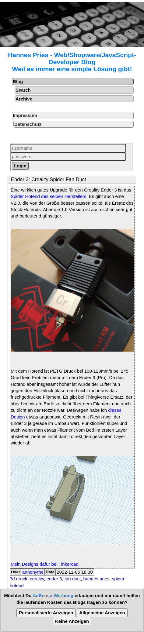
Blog (18, 81)
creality (37, 578)
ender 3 (54, 578)
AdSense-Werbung (53, 595)
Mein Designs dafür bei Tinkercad (45, 564)
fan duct (73, 578)
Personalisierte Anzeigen (46, 612)
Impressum (25, 115)
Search (23, 90)
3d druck (18, 578)
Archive (24, 98)
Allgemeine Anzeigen (102, 612)
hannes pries (96, 578)
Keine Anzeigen (72, 621)
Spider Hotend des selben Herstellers (48, 196)
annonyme (33, 572)
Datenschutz (27, 124)
